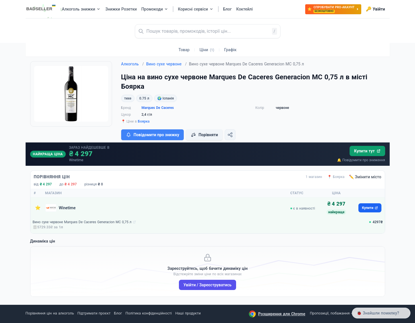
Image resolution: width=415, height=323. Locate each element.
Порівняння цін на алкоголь (50, 313)
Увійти (375, 9)
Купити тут (367, 151)
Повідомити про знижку (152, 135)
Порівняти (204, 135)
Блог (118, 313)
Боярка (144, 121)
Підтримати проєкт (93, 313)
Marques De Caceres (158, 108)
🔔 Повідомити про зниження (361, 160)
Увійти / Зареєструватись (207, 285)
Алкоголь (132, 64)
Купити (370, 208)
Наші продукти (188, 313)
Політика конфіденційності (148, 313)
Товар (184, 49)
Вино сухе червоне (166, 64)
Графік (230, 49)
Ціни (206, 49)
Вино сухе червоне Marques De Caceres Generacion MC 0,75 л (82, 222)
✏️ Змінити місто (365, 177)
